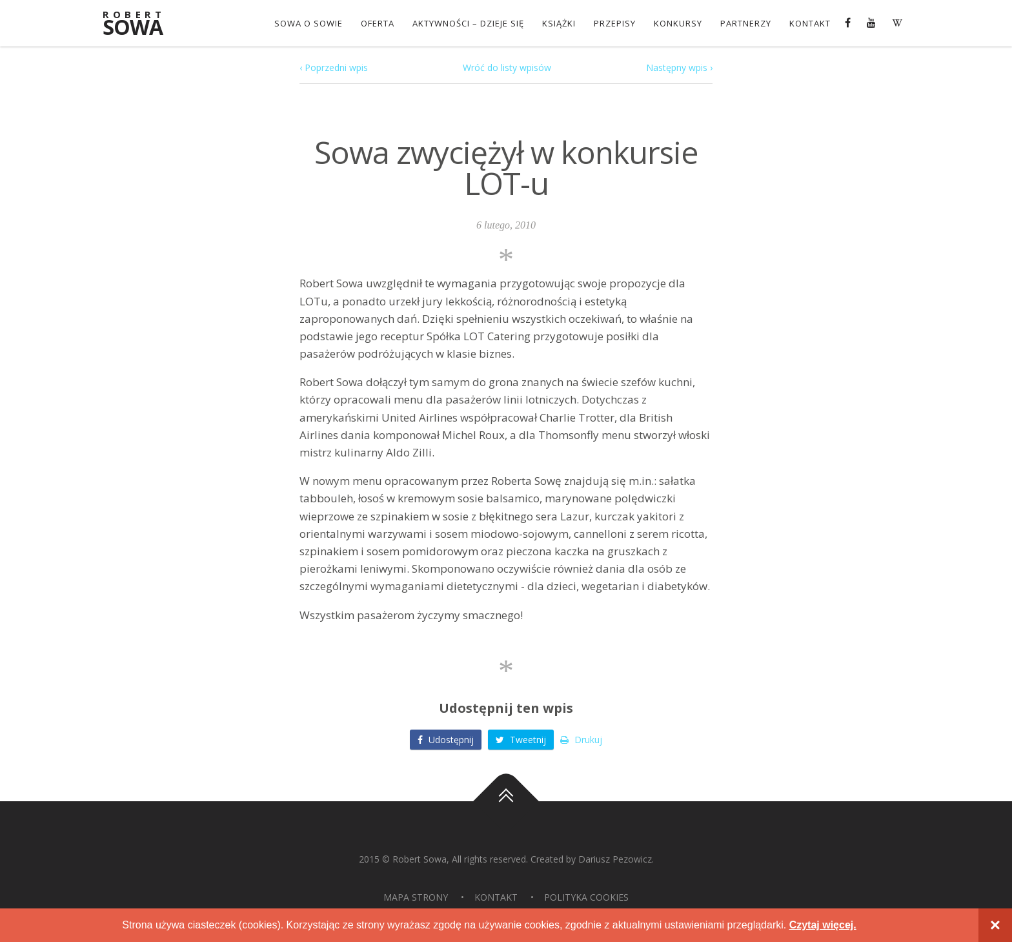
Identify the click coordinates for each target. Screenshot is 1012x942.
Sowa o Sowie (308, 23)
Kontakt (810, 23)
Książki (559, 23)
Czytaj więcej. (822, 924)
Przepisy (615, 23)
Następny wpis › (679, 67)
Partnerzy (745, 23)
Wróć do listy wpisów (507, 67)
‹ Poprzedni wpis (333, 67)
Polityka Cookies (586, 897)
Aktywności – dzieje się (468, 23)
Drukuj (581, 739)
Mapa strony (415, 897)
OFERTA (377, 23)
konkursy (678, 23)
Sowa (141, 24)
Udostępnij (446, 739)
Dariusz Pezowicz (615, 859)
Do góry (506, 801)
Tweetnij (521, 739)
